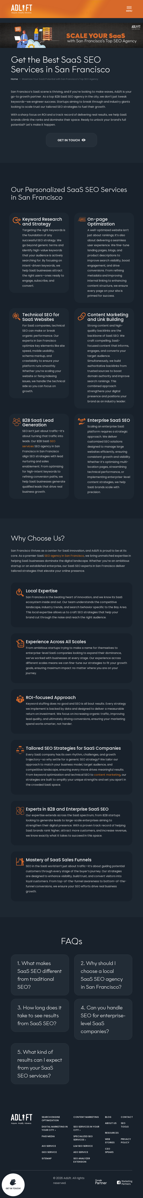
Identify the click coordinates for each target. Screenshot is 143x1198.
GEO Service (49, 1152)
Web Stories (110, 1140)
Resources (112, 1132)
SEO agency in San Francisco (64, 556)
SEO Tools (125, 1125)
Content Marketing (86, 1117)
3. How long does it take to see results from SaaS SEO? (39, 1015)
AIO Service (49, 1146)
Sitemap (47, 1158)
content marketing (107, 775)
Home (14, 79)
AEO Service (80, 1152)
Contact (127, 1117)
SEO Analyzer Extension (81, 1160)
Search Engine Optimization (51, 1118)
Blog (108, 1117)
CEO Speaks (109, 1150)
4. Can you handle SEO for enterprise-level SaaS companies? (103, 1019)
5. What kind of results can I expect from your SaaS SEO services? (39, 1064)
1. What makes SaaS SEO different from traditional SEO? (39, 975)
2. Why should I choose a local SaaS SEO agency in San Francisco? (102, 975)
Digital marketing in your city (55, 1128)
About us (110, 1123)
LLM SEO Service (83, 1146)
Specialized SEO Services (83, 1138)
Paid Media (48, 1136)
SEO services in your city (86, 1128)
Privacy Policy (126, 1140)
